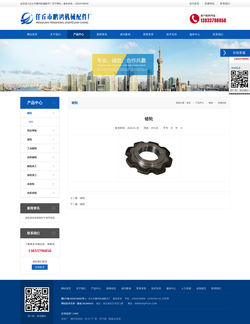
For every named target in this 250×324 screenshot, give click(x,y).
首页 (188, 103)
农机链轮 (32, 157)
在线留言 (40, 267)
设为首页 (194, 3)
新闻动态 (111, 288)
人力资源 (186, 288)
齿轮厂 (64, 318)
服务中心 (171, 288)
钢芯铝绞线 (77, 318)
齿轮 (29, 139)
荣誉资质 (141, 288)
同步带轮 (32, 130)
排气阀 (103, 318)
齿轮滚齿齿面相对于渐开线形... (41, 217)
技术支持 (156, 288)
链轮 (29, 113)
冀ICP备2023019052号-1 (73, 298)
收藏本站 (210, 3)
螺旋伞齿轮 (115, 318)
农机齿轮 (32, 193)
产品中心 (199, 103)
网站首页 (66, 288)
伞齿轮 (30, 184)
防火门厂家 (91, 318)
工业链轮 (32, 148)
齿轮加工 (32, 175)
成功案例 (126, 288)
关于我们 (81, 288)
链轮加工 (32, 166)
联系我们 (225, 3)
